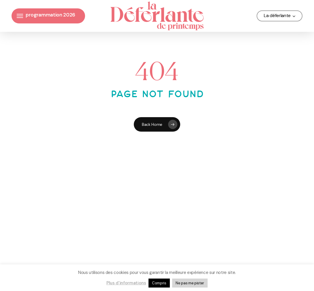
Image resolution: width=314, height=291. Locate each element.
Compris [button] (159, 283)
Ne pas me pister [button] (190, 283)
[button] (20, 16)
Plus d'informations (126, 283)
